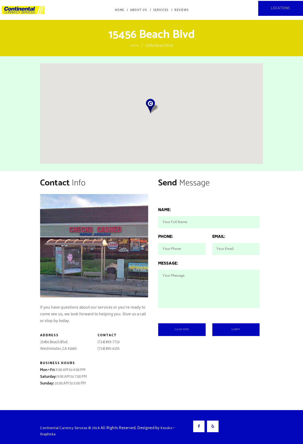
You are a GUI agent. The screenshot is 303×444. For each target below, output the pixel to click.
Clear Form (182, 345)
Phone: (165, 240)
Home (134, 42)
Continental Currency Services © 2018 (74, 425)
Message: (168, 274)
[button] (151, 102)
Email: (218, 240)
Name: (164, 207)
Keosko (176, 425)
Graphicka (49, 431)
